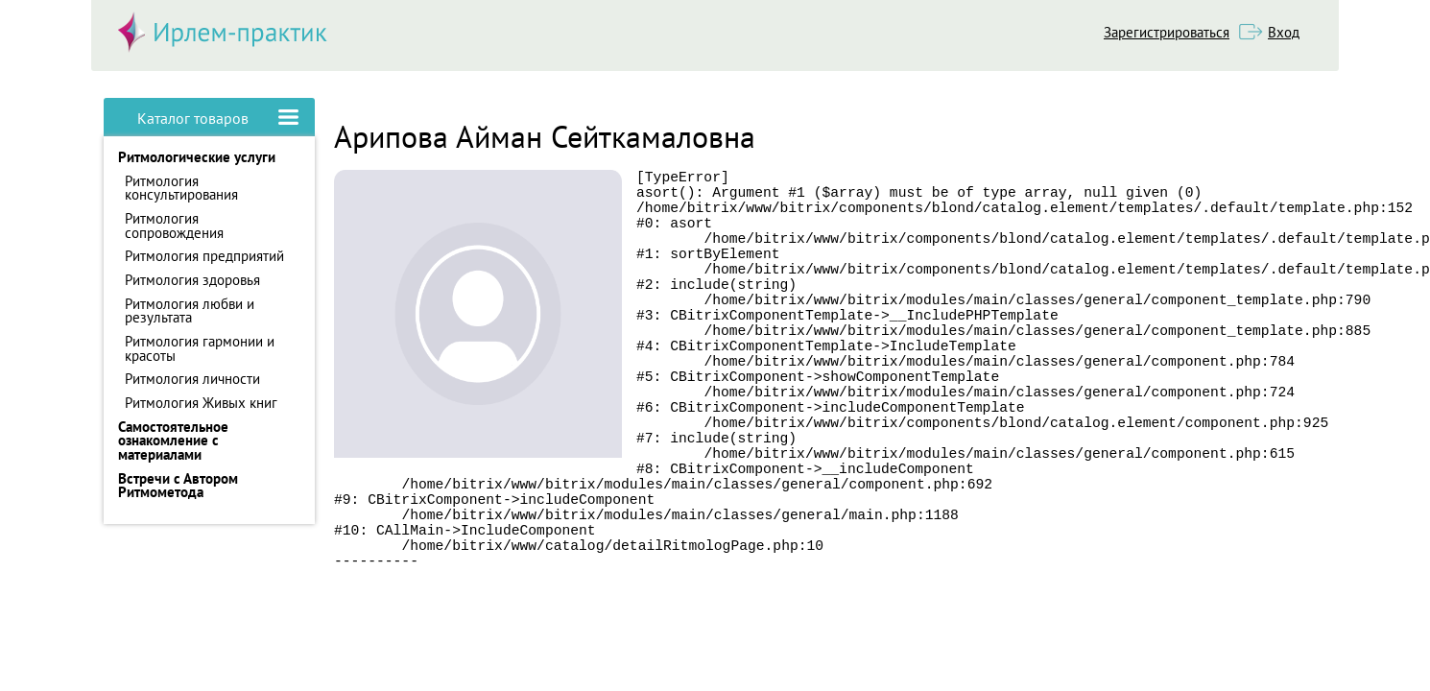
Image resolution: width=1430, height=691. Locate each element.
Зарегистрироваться (1166, 32)
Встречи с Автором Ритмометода (178, 485)
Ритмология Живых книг (201, 402)
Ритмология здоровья (192, 280)
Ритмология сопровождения (174, 225)
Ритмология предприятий (204, 256)
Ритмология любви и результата (189, 311)
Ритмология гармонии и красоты (199, 348)
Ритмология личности (192, 378)
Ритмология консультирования (181, 188)
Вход (1283, 32)
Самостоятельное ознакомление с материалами (173, 440)
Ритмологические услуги (196, 157)
